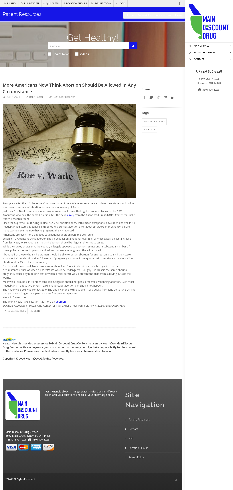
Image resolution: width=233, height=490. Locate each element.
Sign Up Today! (101, 3)
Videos (82, 54)
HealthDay (32, 358)
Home (130, 15)
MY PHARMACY (198, 46)
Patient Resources (149, 15)
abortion (61, 301)
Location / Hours (75, 3)
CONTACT (196, 59)
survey (70, 215)
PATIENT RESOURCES (201, 53)
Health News (59, 54)
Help (131, 438)
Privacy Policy (136, 457)
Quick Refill (52, 3)
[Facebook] (176, 480)
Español (10, 3)
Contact (133, 429)
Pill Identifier (30, 3)
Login (121, 3)
